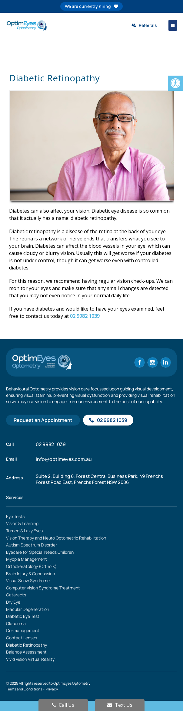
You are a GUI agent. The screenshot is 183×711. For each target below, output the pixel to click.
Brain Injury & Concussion (30, 573)
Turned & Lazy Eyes (24, 530)
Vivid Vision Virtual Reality (30, 659)
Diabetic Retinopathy (26, 645)
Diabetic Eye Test (22, 616)
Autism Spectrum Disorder (31, 545)
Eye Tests (15, 516)
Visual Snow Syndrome (28, 580)
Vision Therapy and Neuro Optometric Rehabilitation (56, 538)
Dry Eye (13, 602)
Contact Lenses (21, 638)
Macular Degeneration (27, 609)
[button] (172, 25)
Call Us (63, 705)
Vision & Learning (22, 523)
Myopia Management (26, 559)
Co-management (22, 630)
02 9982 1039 (85, 316)
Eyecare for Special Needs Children (40, 552)
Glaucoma (16, 623)
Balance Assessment (26, 652)
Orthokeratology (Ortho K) (31, 566)
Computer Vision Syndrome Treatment (43, 588)
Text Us (119, 705)
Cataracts (16, 595)
